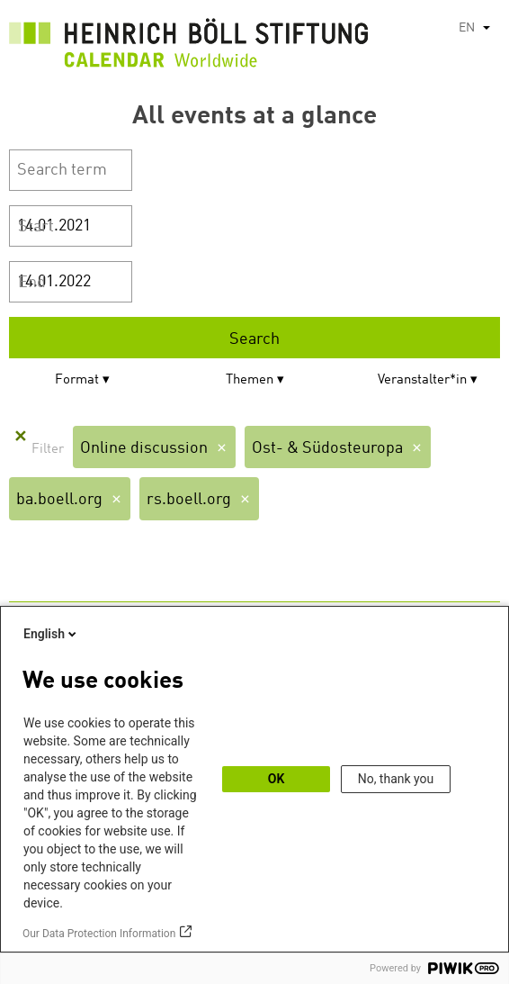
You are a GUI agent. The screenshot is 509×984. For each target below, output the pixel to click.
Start (36, 227)
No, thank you (396, 779)
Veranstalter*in (422, 380)
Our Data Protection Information (98, 933)
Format (77, 380)
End (32, 283)
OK (276, 779)
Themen (249, 380)
